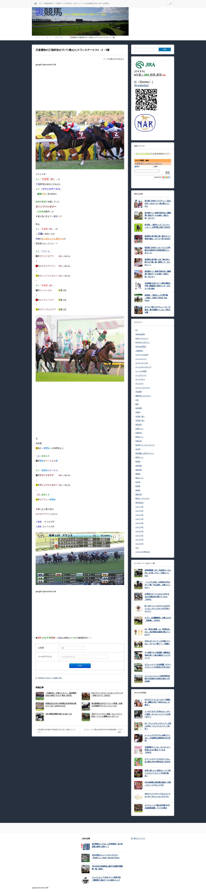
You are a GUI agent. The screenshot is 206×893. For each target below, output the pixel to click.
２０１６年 (139, 515)
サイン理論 (43, 3)
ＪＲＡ (83, 3)
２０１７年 (139, 519)
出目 (137, 400)
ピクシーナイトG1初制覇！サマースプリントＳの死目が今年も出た (158, 666)
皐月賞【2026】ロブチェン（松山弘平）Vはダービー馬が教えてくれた (158, 203)
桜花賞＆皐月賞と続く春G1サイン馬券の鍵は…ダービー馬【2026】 (158, 237)
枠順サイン (139, 457)
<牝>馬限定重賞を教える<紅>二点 (58, 714)
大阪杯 (137, 412)
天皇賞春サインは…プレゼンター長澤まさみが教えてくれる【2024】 (157, 749)
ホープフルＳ (140, 379)
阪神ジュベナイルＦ (142, 498)
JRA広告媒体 (140, 334)
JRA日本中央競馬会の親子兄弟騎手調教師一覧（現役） (107, 867)
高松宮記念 (139, 502)
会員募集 (89, 3)
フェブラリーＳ (140, 375)
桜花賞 (137, 461)
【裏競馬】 (139, 351)
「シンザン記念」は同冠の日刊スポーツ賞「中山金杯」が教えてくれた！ (157, 584)
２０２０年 (139, 531)
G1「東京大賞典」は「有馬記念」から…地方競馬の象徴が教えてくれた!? (158, 632)
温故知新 (138, 470)
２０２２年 (139, 535)
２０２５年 (139, 543)
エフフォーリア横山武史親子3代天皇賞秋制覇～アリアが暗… (103, 731)
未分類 (137, 449)
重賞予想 (138, 494)
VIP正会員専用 (140, 346)
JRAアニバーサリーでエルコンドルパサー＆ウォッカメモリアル (157, 795)
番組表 (137, 474)
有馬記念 (138, 441)
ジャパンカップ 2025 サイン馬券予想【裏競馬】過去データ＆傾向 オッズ (106, 878)
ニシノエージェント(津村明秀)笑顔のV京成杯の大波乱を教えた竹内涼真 (157, 678)
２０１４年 (139, 507)
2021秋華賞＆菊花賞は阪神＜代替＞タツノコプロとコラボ (158, 783)
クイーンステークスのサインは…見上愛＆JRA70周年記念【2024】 (158, 760)
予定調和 (138, 391)
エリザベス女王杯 (141, 355)
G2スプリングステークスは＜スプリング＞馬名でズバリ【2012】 (107, 694)
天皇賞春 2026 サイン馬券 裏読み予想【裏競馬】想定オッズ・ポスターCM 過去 (158, 286)
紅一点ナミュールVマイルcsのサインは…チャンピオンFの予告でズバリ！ (157, 608)
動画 (137, 404)
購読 (137, 166)
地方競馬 (138, 408)
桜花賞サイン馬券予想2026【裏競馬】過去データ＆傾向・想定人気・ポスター (158, 274)
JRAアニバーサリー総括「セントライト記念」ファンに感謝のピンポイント (106, 715)
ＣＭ (137, 548)
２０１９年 (139, 527)
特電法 (106, 3)
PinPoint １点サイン (73, 3)
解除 (155, 166)
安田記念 (138, 424)
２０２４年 (139, 539)
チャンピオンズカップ (143, 367)
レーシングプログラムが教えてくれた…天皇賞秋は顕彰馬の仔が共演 (157, 738)
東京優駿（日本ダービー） (144, 453)
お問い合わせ (98, 3)
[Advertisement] (80, 87)
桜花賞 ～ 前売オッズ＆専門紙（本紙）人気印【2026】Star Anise (156, 297)
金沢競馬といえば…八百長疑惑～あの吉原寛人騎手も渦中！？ (107, 845)
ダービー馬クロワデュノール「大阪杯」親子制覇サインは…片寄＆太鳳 (157, 309)
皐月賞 (137, 482)
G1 (136, 330)
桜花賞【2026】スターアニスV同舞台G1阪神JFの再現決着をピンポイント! (157, 250)
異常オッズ (139, 478)
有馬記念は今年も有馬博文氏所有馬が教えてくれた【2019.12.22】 (60, 704)
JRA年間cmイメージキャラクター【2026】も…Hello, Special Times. (106, 856)
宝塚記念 (138, 433)
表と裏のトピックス (138, 838)
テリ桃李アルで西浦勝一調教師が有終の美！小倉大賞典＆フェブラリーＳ (157, 655)
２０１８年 (139, 523)
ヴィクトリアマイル (142, 387)
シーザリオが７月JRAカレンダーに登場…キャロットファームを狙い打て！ (157, 714)
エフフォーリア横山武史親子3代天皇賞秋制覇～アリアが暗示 (157, 806)
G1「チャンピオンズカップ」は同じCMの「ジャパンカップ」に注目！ (158, 726)
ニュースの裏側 (140, 371)
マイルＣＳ (139, 383)
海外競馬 (138, 465)
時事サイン (61, 3)
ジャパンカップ (140, 359)
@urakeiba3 (141, 85)
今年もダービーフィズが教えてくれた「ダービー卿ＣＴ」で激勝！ (157, 642)
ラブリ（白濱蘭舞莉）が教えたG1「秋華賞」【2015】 (158, 619)
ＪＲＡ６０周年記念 (142, 552)
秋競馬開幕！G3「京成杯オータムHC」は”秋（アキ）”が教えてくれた (158, 573)
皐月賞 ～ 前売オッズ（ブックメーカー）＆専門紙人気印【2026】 (158, 226)
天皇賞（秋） (58, 678)
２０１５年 (139, 511)
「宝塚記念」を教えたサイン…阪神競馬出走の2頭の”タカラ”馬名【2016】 (60, 694)
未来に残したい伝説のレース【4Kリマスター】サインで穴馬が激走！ (158, 773)
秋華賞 (137, 486)
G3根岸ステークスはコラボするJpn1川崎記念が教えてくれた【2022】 (157, 596)
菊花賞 (137, 490)
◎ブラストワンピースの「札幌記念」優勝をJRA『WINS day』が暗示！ (157, 702)
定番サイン (52, 3)
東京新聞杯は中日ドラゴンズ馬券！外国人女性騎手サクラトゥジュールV (106, 704)
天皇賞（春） (140, 416)
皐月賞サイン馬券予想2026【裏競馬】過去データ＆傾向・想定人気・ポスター (158, 215)
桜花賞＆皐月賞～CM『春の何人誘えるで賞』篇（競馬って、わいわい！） (157, 262)
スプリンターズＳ (141, 363)
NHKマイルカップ (141, 338)
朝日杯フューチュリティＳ (144, 445)
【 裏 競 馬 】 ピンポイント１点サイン (148, 163)
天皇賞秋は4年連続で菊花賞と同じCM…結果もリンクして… (56, 731)
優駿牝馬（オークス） (143, 396)
